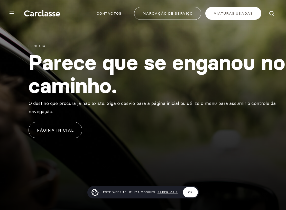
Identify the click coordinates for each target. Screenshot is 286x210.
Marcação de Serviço (168, 13)
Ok (190, 192)
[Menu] (12, 13)
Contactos (109, 13)
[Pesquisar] (271, 13)
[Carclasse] (42, 13)
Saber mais (168, 192)
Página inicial (55, 130)
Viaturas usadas (233, 13)
